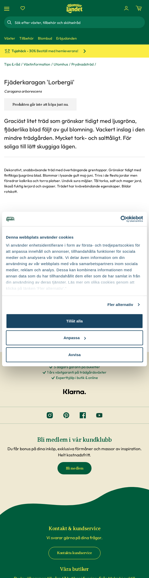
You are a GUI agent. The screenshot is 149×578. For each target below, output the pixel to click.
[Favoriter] (22, 8)
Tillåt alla (74, 321)
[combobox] (79, 22)
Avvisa (74, 354)
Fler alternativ (120, 304)
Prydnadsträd (82, 64)
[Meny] (7, 8)
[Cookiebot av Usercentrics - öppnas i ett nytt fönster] (120, 219)
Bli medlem (75, 468)
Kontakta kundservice (74, 553)
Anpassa (74, 338)
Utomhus (61, 64)
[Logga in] (126, 8)
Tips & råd (12, 64)
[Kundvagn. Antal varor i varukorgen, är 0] (139, 8)
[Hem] (74, 8)
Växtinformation (36, 64)
